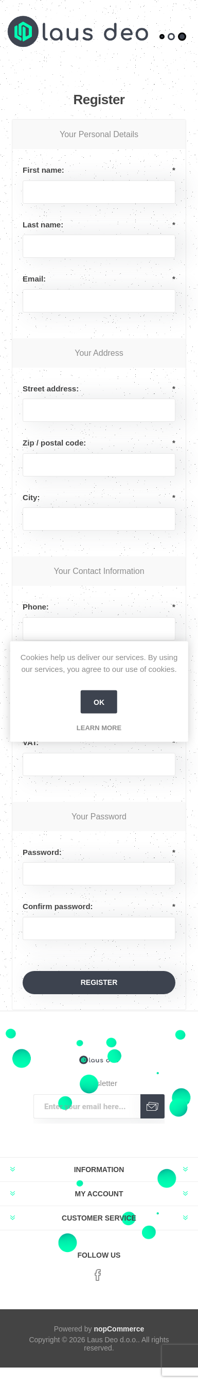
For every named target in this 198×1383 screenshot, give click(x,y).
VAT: (31, 742)
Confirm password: (58, 906)
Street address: (51, 388)
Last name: (43, 224)
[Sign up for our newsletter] (86, 1106)
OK (99, 702)
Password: (42, 852)
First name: (43, 170)
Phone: (36, 606)
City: (31, 497)
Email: (34, 278)
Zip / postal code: (54, 442)
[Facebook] (97, 1275)
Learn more (99, 728)
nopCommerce (119, 1329)
